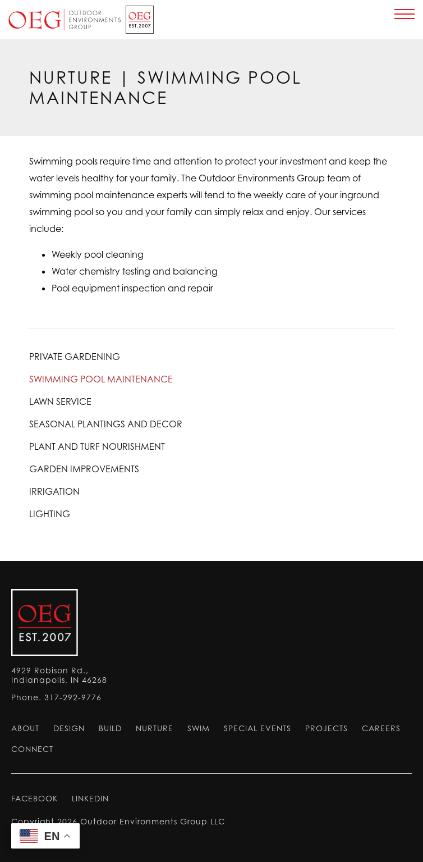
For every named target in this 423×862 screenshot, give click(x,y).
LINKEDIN (90, 798)
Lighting (49, 513)
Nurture (70, 77)
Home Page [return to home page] (80, 20)
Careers (381, 728)
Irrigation (54, 491)
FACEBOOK (34, 798)
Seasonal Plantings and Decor (105, 424)
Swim (198, 728)
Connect (32, 749)
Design (69, 728)
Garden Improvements (84, 469)
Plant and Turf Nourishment (97, 446)
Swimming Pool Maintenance (101, 379)
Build (110, 728)
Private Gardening (74, 356)
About (25, 728)
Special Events (257, 728)
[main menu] (404, 14)
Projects (326, 728)
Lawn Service (60, 401)
